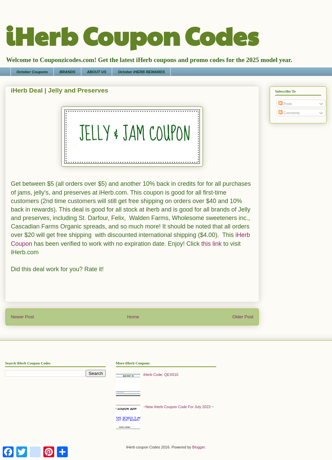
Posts (285, 104)
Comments (289, 113)
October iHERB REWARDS (141, 72)
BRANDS (67, 72)
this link (211, 243)
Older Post (242, 316)
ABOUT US (96, 72)
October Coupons (32, 72)
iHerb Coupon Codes (131, 35)
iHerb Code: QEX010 (160, 375)
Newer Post (22, 316)
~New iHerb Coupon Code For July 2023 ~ (178, 407)
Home (133, 316)
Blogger (198, 447)
